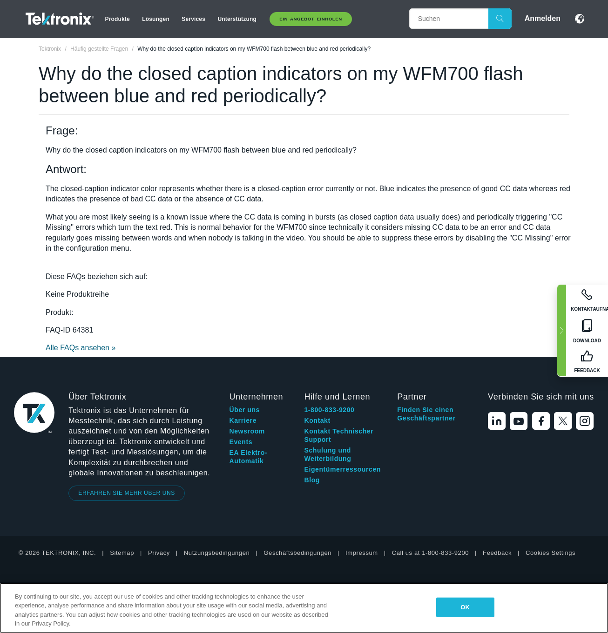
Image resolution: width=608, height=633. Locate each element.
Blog (312, 480)
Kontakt (317, 420)
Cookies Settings (550, 552)
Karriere (243, 420)
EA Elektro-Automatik (249, 457)
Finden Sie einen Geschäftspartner (426, 414)
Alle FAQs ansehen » (80, 348)
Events (241, 442)
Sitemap (122, 552)
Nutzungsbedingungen (217, 552)
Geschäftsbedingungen (297, 552)
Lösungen (155, 19)
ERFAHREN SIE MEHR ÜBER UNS (126, 493)
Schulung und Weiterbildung (327, 454)
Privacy (159, 552)
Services (193, 19)
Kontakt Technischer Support (338, 435)
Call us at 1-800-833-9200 (430, 552)
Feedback (497, 552)
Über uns (245, 409)
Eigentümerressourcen (342, 469)
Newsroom (247, 431)
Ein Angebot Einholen (310, 18)
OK (465, 607)
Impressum (361, 552)
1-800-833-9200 (329, 409)
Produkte (117, 19)
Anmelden (543, 18)
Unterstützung (236, 19)
